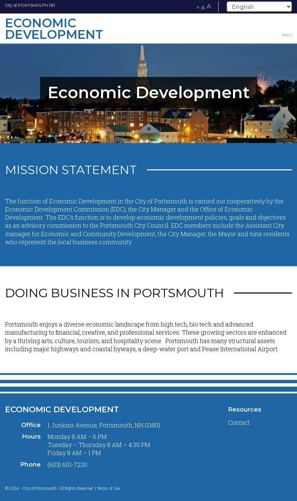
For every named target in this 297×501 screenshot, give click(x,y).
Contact (239, 422)
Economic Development (62, 409)
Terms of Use (108, 488)
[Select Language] (259, 6)
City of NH (30, 5)
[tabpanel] (148, 92)
